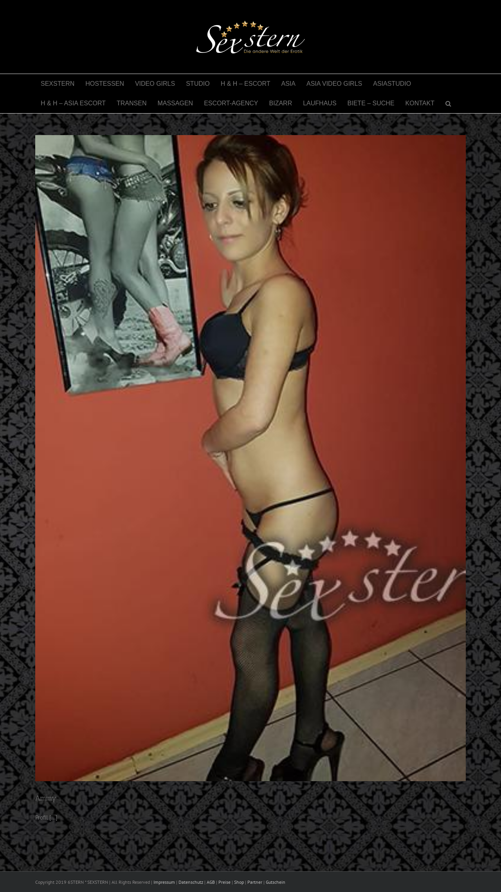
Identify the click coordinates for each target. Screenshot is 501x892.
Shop (239, 882)
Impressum (164, 882)
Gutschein (275, 882)
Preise (224, 882)
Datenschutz (190, 882)
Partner (254, 882)
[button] (448, 103)
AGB (211, 882)
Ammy (45, 798)
